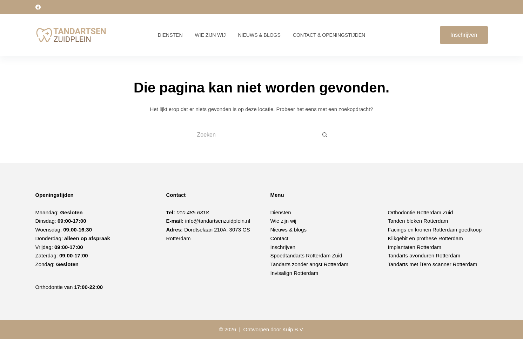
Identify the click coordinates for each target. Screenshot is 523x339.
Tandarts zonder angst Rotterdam (309, 264)
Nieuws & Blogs (259, 35)
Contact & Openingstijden (329, 35)
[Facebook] (38, 7)
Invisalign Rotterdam (294, 273)
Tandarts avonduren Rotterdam (424, 255)
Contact (279, 238)
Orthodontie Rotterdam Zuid (420, 212)
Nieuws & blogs (288, 230)
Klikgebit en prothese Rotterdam (425, 238)
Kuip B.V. (293, 329)
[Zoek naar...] (255, 135)
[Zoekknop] (325, 135)
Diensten (170, 35)
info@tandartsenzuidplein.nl (217, 221)
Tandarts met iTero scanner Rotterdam (432, 264)
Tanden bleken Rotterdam (418, 221)
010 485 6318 (192, 212)
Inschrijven (463, 35)
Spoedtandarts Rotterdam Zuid (306, 255)
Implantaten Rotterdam (415, 247)
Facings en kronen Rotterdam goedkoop (435, 230)
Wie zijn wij (210, 35)
